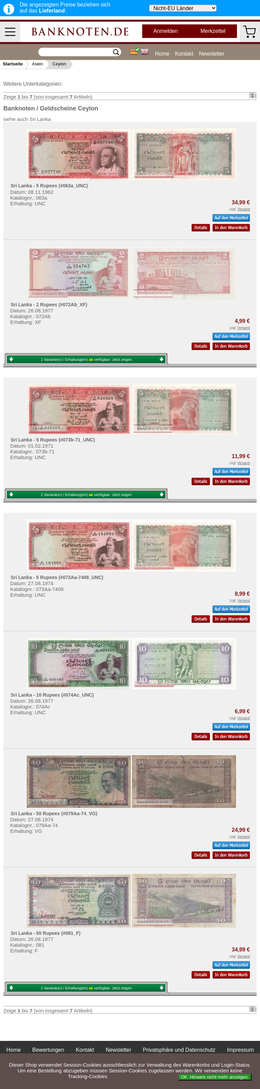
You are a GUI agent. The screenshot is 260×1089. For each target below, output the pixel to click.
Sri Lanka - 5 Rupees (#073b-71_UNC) (52, 440)
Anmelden (165, 31)
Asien (37, 63)
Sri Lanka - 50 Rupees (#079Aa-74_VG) (53, 813)
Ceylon (59, 63)
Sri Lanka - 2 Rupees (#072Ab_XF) (48, 304)
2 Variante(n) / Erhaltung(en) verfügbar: (86, 495)
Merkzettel (212, 31)
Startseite (13, 63)
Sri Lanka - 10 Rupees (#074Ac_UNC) (52, 695)
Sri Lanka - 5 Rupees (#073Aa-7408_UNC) (56, 577)
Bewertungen (48, 1050)
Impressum (240, 1050)
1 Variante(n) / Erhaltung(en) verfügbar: (86, 359)
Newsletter (212, 54)
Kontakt (184, 54)
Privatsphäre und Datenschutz (179, 1050)
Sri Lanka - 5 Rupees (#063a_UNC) (49, 185)
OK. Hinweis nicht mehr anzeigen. (215, 1077)
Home (162, 54)
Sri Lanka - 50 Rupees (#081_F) (45, 933)
